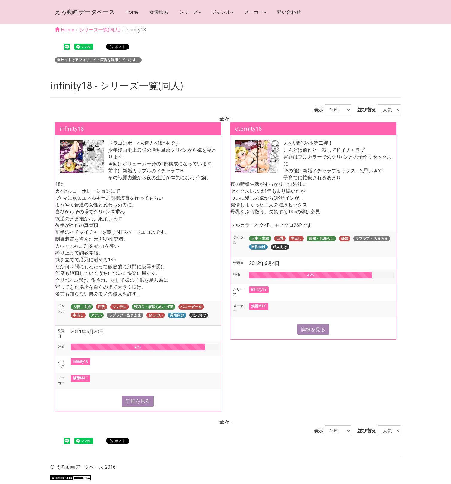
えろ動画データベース (85, 12)
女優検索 (158, 12)
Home (132, 12)
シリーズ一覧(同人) (99, 29)
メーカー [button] (255, 12)
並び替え (364, 109)
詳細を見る (138, 401)
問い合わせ (289, 12)
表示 (316, 109)
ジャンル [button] (223, 12)
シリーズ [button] (190, 12)
